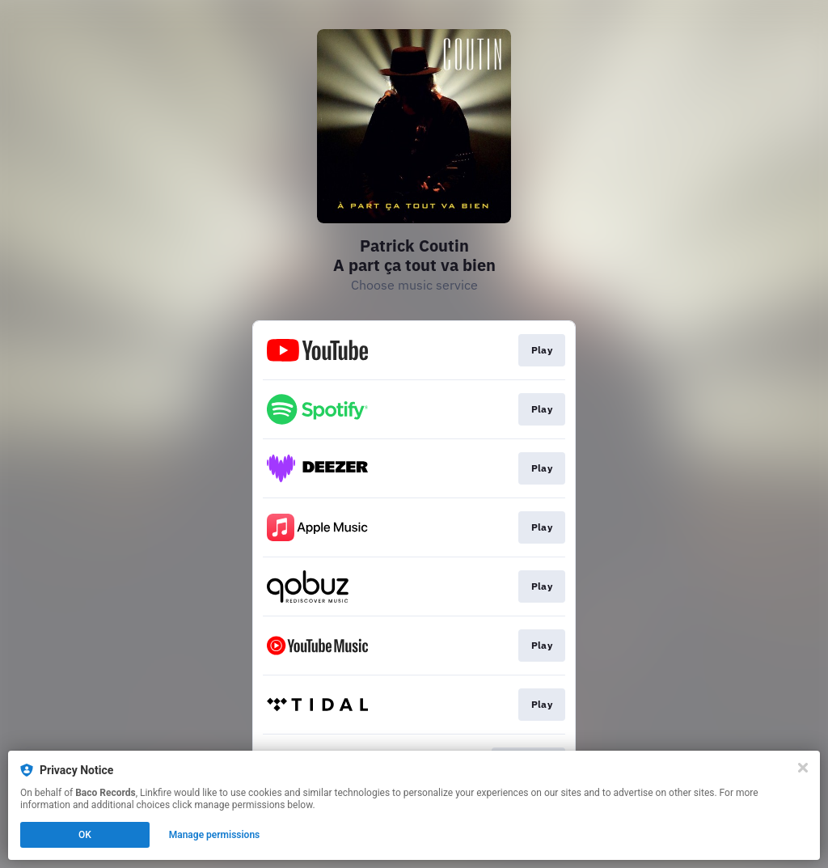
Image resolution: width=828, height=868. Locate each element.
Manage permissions (214, 834)
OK (84, 834)
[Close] (803, 768)
